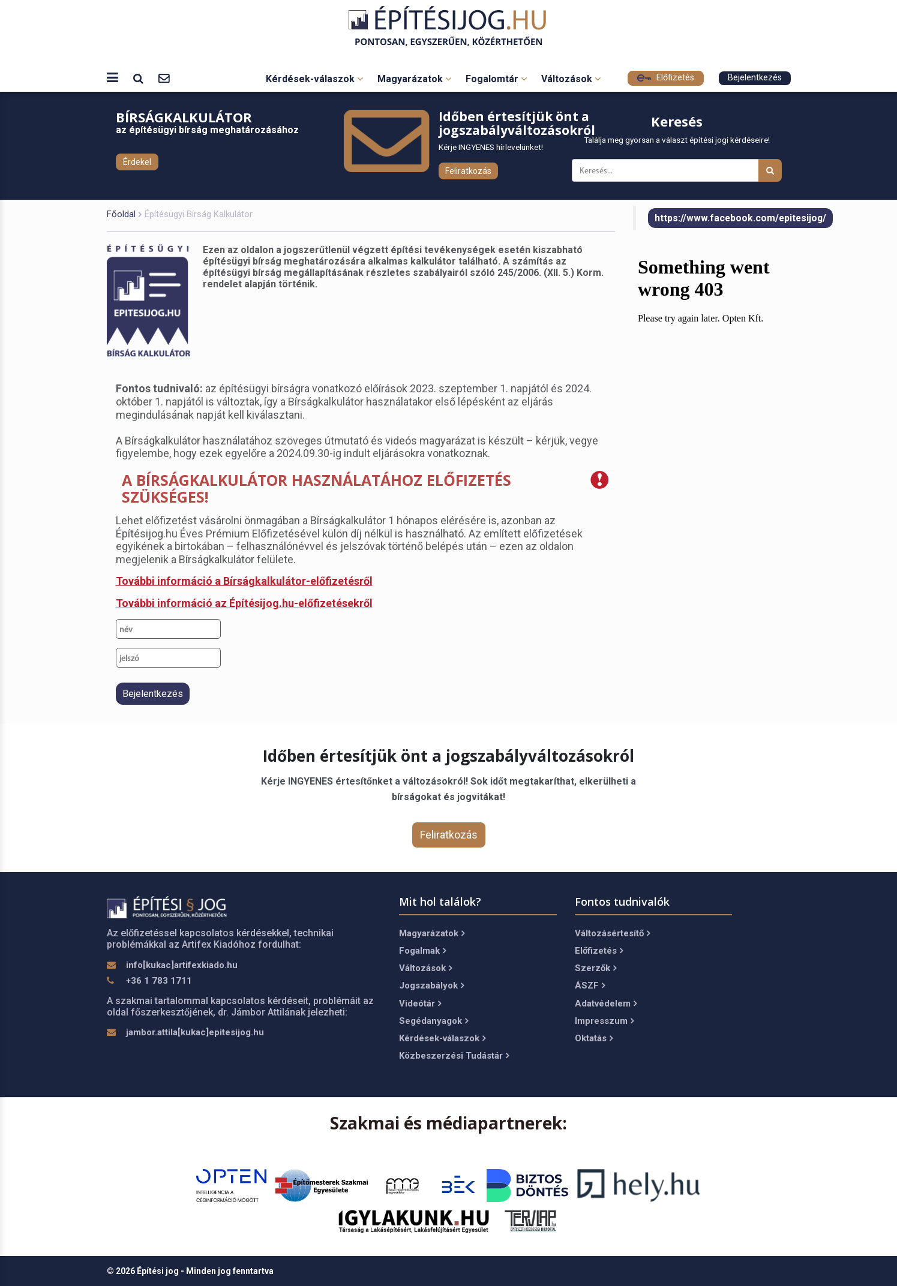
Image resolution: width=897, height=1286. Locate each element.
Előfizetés (665, 78)
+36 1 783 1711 (159, 980)
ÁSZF (590, 985)
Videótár (420, 1003)
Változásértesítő (612, 933)
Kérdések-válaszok (314, 79)
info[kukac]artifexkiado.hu (182, 965)
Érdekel (137, 162)
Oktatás (594, 1038)
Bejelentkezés (755, 78)
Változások (571, 79)
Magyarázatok (414, 79)
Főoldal (121, 214)
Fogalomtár (496, 79)
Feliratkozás (468, 171)
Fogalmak (422, 950)
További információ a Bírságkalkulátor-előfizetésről (244, 581)
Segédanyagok (433, 1020)
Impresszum (604, 1020)
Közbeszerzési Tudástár (454, 1055)
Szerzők (595, 968)
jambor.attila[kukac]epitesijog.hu (195, 1032)
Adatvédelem (606, 1003)
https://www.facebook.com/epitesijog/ (740, 218)
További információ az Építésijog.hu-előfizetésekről (244, 603)
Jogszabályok (431, 985)
